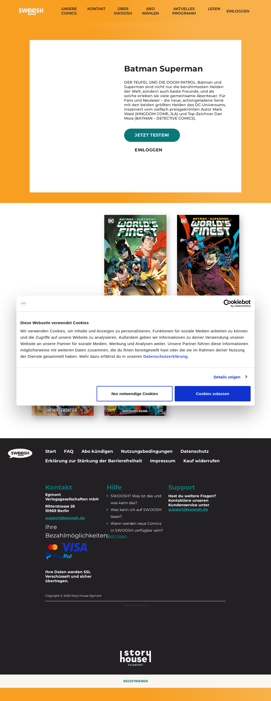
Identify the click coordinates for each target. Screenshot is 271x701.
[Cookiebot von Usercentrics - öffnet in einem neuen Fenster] (227, 303)
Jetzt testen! (152, 135)
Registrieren (135, 681)
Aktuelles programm (184, 11)
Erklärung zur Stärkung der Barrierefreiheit (93, 460)
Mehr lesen (117, 536)
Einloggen (238, 11)
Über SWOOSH (123, 11)
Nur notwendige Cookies (134, 393)
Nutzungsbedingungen (147, 451)
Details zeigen (227, 376)
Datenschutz (194, 451)
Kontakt (96, 9)
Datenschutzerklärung (165, 356)
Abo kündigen (97, 451)
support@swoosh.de (188, 509)
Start (50, 451)
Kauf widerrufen (201, 460)
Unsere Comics (69, 11)
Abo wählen (150, 11)
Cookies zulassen (212, 393)
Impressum (162, 460)
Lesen (214, 9)
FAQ (69, 451)
